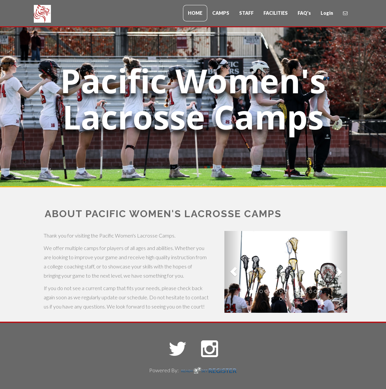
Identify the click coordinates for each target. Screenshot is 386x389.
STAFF (246, 13)
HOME (195, 13)
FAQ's (304, 13)
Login (327, 13)
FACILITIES (275, 13)
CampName (73, 14)
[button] (233, 272)
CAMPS (220, 13)
